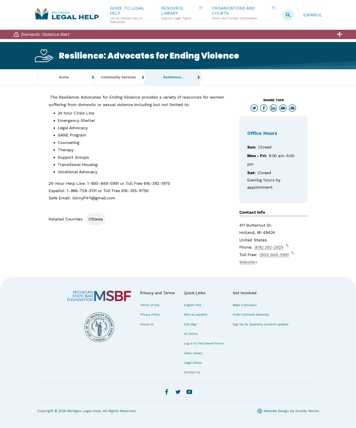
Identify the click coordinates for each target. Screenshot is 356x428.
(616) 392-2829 (272, 247)
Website (248, 262)
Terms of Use (149, 305)
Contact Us (192, 372)
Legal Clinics (193, 363)
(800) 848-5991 (277, 254)
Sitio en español (195, 315)
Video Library (193, 353)
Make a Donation (245, 305)
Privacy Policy (150, 315)
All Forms (191, 334)
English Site (192, 305)
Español (312, 14)
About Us (146, 324)
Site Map (190, 324)
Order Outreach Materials (251, 315)
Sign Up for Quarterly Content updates (261, 324)
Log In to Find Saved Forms (204, 343)
